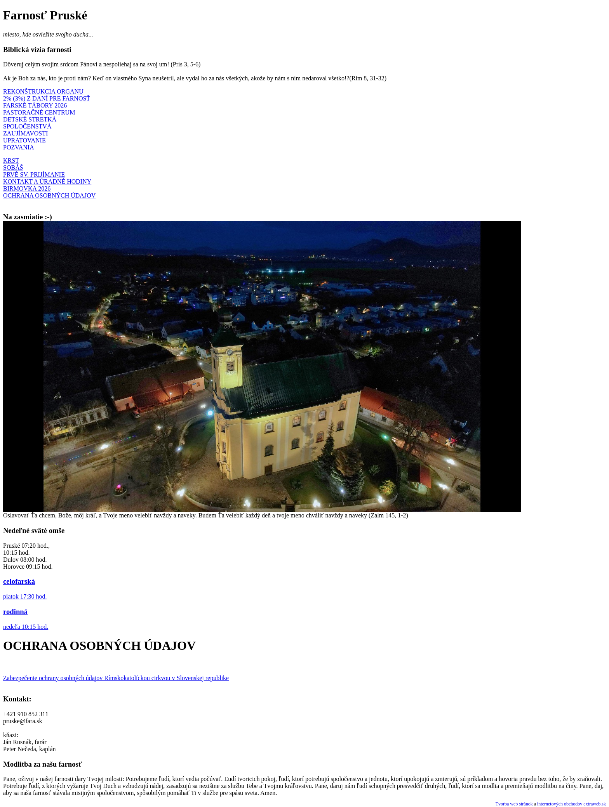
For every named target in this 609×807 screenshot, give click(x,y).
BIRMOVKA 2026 (26, 188)
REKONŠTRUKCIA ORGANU (43, 91)
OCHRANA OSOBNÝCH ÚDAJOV (49, 195)
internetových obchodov (559, 804)
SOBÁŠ (13, 167)
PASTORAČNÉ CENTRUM (39, 112)
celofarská (19, 581)
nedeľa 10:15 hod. (25, 626)
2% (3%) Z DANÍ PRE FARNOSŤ (46, 98)
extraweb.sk (594, 804)
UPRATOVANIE (24, 140)
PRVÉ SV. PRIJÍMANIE (34, 174)
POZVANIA (18, 147)
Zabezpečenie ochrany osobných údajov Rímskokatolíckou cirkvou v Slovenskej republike (116, 678)
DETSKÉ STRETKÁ (29, 119)
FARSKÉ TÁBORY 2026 (35, 105)
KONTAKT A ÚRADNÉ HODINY (47, 181)
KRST (11, 160)
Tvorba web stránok (514, 804)
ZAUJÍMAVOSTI (25, 133)
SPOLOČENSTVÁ (27, 126)
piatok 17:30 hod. (25, 596)
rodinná (15, 611)
